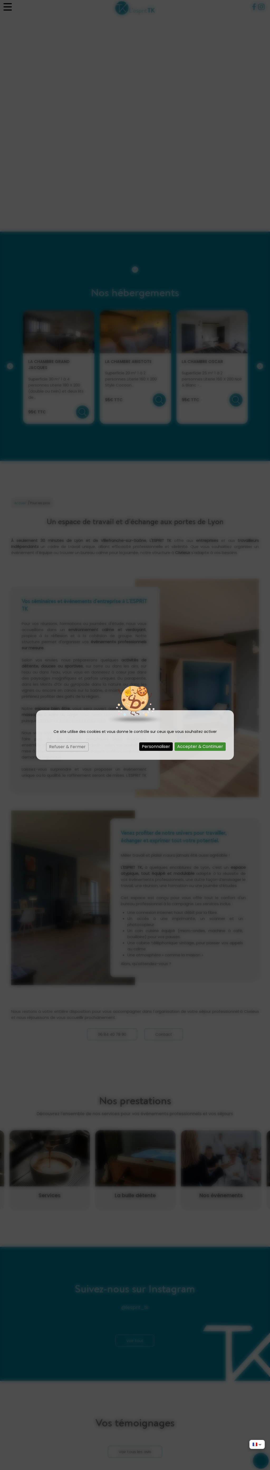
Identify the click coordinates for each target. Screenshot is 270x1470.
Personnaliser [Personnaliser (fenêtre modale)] (156, 746)
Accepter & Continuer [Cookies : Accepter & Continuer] (200, 746)
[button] (257, 1444)
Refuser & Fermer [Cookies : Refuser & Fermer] (67, 747)
